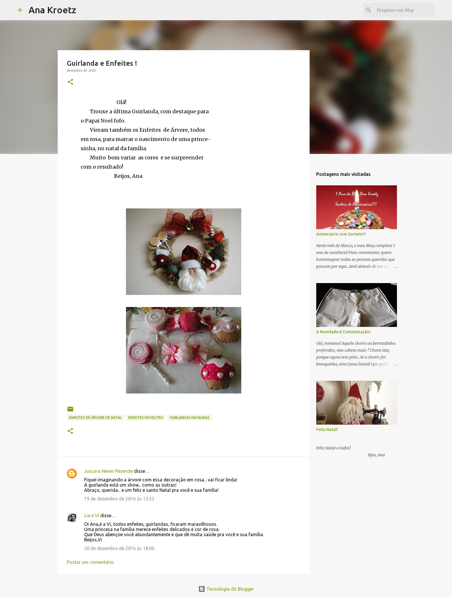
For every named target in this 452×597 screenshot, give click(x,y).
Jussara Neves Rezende (108, 471)
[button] (70, 82)
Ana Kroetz (52, 10)
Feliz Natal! (327, 429)
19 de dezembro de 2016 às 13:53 (119, 498)
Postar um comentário (90, 562)
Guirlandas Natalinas (190, 417)
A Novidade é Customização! (343, 331)
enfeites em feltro (145, 417)
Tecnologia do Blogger (226, 589)
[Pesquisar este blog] (404, 10)
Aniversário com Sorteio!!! (341, 234)
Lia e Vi (91, 515)
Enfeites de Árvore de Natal (95, 417)
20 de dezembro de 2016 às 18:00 (119, 548)
